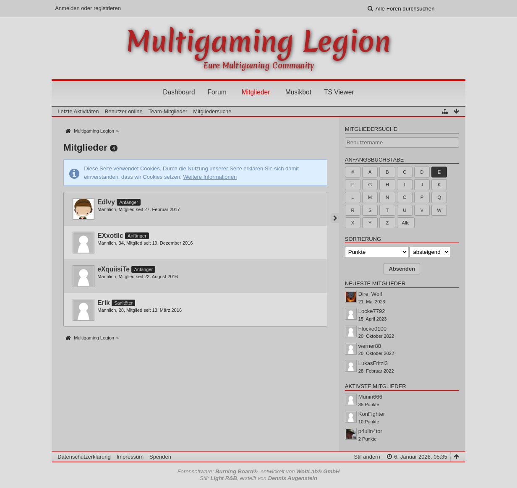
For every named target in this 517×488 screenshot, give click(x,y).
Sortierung (363, 239)
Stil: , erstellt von (258, 478)
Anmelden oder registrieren (88, 8)
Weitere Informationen (210, 177)
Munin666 (370, 397)
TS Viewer (339, 92)
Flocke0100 (372, 329)
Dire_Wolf (370, 294)
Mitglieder (256, 92)
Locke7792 (371, 311)
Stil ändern (367, 457)
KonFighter (371, 414)
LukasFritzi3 (373, 363)
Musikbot (298, 92)
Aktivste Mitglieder (375, 386)
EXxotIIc (110, 235)
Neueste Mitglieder (375, 283)
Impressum (130, 457)
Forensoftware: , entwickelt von (259, 471)
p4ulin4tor (370, 431)
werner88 (369, 346)
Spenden (160, 457)
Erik (103, 302)
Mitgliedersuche (371, 129)
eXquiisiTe (113, 269)
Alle (406, 222)
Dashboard (179, 92)
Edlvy (106, 202)
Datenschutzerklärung (83, 457)
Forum (217, 92)
